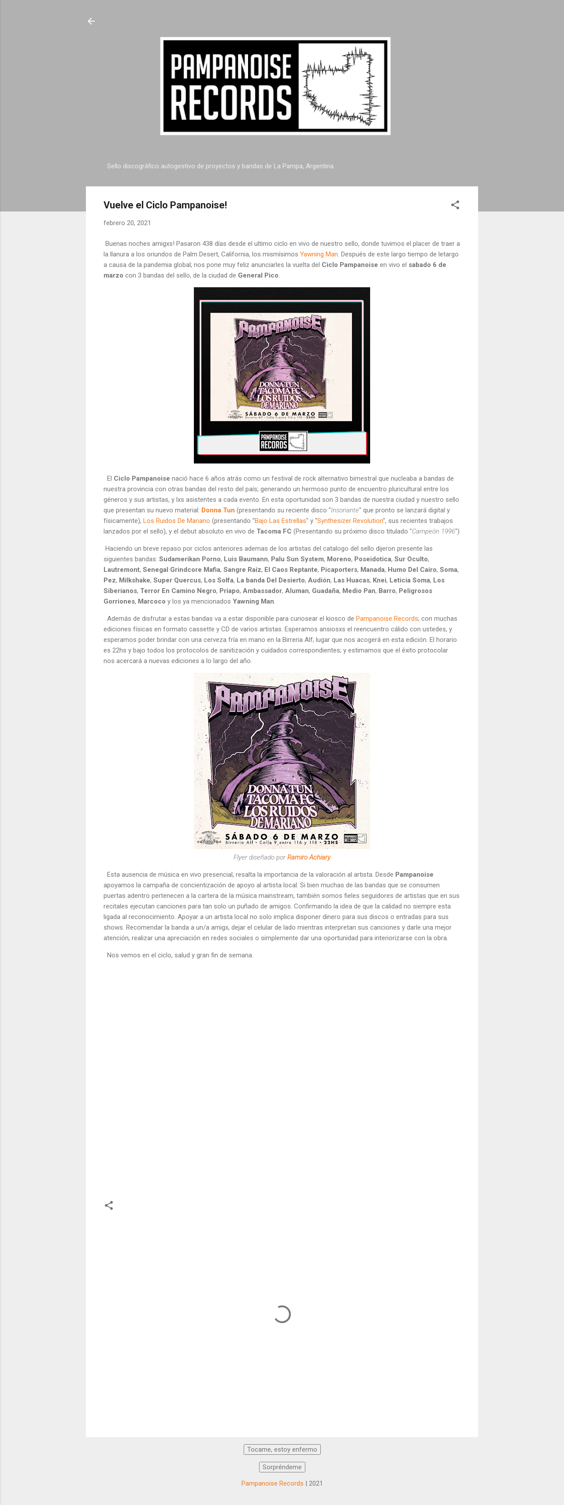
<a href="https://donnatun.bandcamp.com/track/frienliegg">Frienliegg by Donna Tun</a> (368, 1075)
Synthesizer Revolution (350, 521)
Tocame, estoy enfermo (282, 1449)
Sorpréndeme (282, 1467)
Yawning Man (319, 254)
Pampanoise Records (387, 619)
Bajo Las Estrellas (280, 521)
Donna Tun (218, 510)
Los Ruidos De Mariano (176, 521)
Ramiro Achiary (308, 857)
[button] (455, 206)
